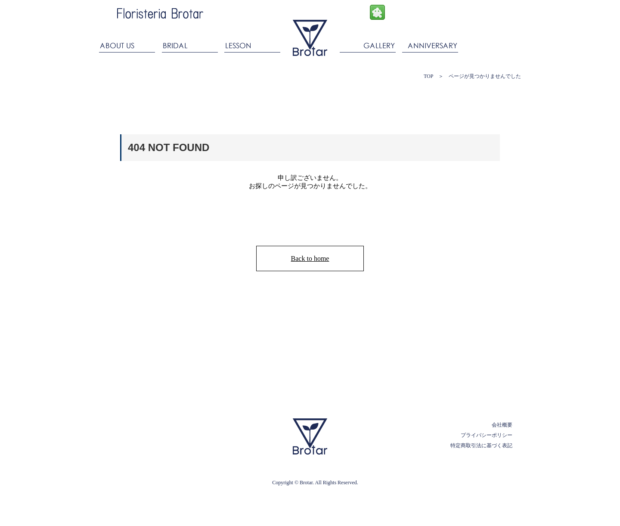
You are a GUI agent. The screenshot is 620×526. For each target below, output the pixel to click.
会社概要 (502, 425)
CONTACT (491, 44)
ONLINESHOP (488, 9)
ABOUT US (128, 44)
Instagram (416, 12)
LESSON (252, 44)
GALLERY (368, 44)
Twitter (435, 12)
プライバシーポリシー (486, 435)
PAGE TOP (483, 400)
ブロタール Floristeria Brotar (310, 38)
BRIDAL (189, 44)
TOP (428, 76)
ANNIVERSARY (430, 44)
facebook (396, 12)
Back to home (310, 258)
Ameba (377, 12)
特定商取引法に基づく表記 (481, 445)
